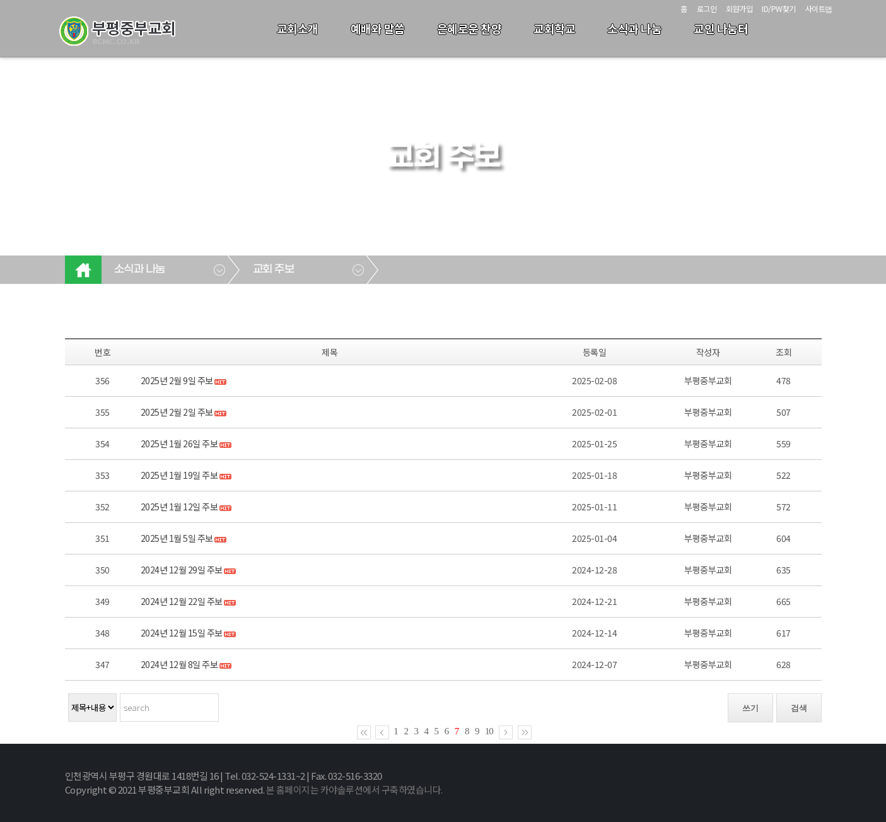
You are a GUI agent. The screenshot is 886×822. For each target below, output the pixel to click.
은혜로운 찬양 (469, 28)
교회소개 (297, 28)
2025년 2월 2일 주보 (177, 412)
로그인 (707, 8)
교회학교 (554, 28)
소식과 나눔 (634, 28)
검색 (799, 708)
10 (489, 731)
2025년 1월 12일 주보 (179, 506)
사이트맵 (818, 8)
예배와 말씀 (378, 28)
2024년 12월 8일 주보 (179, 664)
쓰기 (750, 708)
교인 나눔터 (721, 28)
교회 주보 (273, 269)
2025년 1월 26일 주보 (179, 443)
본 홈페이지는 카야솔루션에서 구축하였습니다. (354, 789)
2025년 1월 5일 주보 (177, 538)
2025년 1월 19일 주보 (179, 475)
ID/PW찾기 (779, 8)
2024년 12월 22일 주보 (182, 601)
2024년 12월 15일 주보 (182, 632)
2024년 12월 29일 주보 (182, 569)
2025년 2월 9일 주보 (177, 380)
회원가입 (739, 8)
